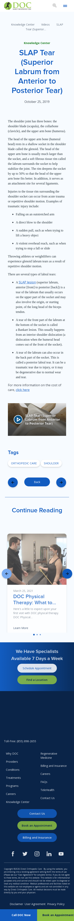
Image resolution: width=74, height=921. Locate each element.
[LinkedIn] (49, 853)
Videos (45, 24)
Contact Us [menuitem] (47, 798)
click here (23, 390)
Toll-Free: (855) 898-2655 (20, 741)
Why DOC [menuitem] (12, 753)
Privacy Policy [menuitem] (56, 904)
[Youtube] (61, 853)
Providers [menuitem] (12, 761)
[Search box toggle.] (54, 6)
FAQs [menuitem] (43, 782)
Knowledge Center (23, 24)
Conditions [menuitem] (13, 770)
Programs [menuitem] (12, 786)
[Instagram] (37, 853)
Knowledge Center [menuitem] (17, 802)
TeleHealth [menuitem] (47, 790)
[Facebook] (13, 853)
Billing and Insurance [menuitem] (53, 766)
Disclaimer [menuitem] (16, 904)
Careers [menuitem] (11, 794)
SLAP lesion (27, 282)
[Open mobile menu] (65, 6)
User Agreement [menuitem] (35, 904)
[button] (34, 634)
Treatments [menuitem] (13, 778)
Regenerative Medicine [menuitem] (48, 756)
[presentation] (7, 574)
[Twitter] (25, 853)
